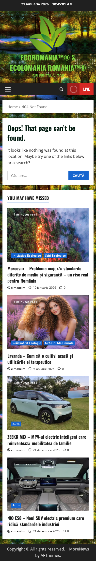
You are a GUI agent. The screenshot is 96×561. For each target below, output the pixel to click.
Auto (16, 424)
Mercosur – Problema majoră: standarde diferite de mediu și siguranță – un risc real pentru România (47, 274)
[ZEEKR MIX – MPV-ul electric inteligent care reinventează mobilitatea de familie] (48, 403)
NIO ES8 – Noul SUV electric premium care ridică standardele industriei (45, 521)
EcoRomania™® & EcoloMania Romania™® (48, 62)
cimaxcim (18, 288)
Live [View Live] (78, 89)
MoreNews (79, 549)
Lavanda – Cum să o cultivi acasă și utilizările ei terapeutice (40, 359)
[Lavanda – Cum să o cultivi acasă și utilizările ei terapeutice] (48, 322)
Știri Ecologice (55, 255)
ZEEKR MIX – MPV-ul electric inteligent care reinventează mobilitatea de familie (46, 440)
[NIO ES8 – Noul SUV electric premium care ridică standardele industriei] (48, 484)
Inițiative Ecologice (27, 255)
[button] (7, 89)
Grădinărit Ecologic (27, 343)
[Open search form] (61, 89)
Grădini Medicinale (59, 343)
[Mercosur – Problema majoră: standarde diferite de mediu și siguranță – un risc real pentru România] (48, 235)
